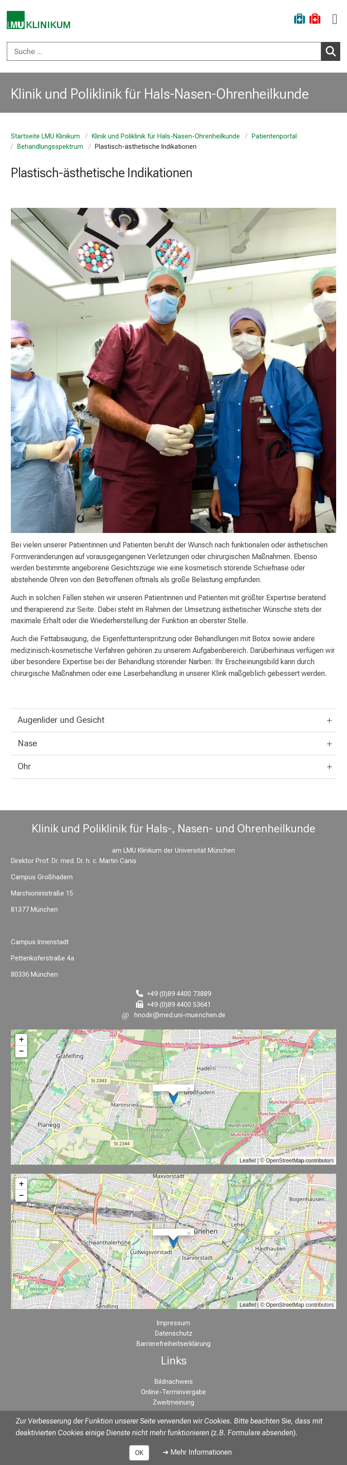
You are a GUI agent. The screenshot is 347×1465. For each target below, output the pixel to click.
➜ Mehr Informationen (197, 1452)
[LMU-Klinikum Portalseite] (38, 20)
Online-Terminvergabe (173, 1392)
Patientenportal (274, 136)
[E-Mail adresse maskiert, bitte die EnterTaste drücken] (173, 1015)
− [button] (21, 1051)
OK (139, 1452)
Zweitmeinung (173, 1402)
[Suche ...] (164, 51)
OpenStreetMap (285, 1160)
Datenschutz (173, 1333)
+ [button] (21, 1039)
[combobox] (173, 51)
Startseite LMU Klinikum (45, 136)
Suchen (333, 51)
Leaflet (247, 1160)
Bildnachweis (174, 1382)
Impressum (173, 1323)
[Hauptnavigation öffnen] (334, 19)
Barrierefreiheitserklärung (173, 1344)
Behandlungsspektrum (50, 147)
